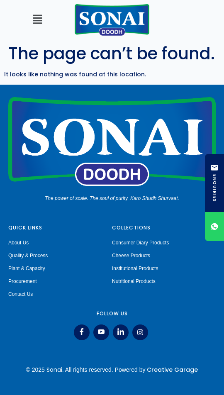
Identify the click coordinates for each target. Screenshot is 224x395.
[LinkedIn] (121, 332)
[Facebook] (82, 332)
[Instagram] (140, 332)
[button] (37, 20)
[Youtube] (101, 332)
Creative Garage (172, 370)
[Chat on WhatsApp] (214, 226)
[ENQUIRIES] (214, 183)
